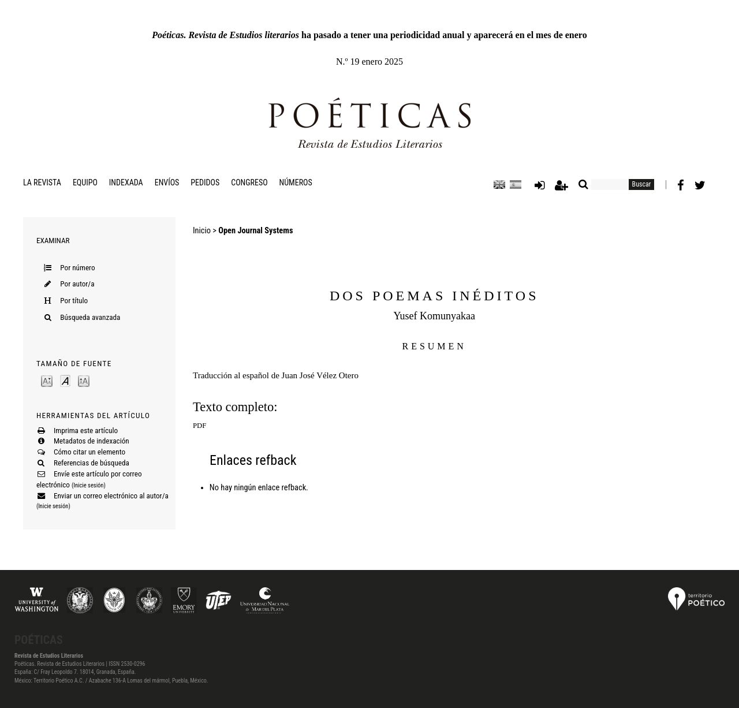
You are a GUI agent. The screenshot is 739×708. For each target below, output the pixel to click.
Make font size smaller (47, 380)
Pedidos (205, 182)
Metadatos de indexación (91, 441)
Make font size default (65, 380)
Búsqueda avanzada (90, 317)
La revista (42, 182)
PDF (199, 426)
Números (295, 182)
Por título (74, 300)
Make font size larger (83, 380)
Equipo (85, 182)
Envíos (167, 182)
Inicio (202, 231)
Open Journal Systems (255, 231)
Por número (77, 267)
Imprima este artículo (86, 430)
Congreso (249, 182)
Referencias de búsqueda (91, 463)
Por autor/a (77, 284)
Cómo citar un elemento (89, 452)
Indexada (126, 182)
